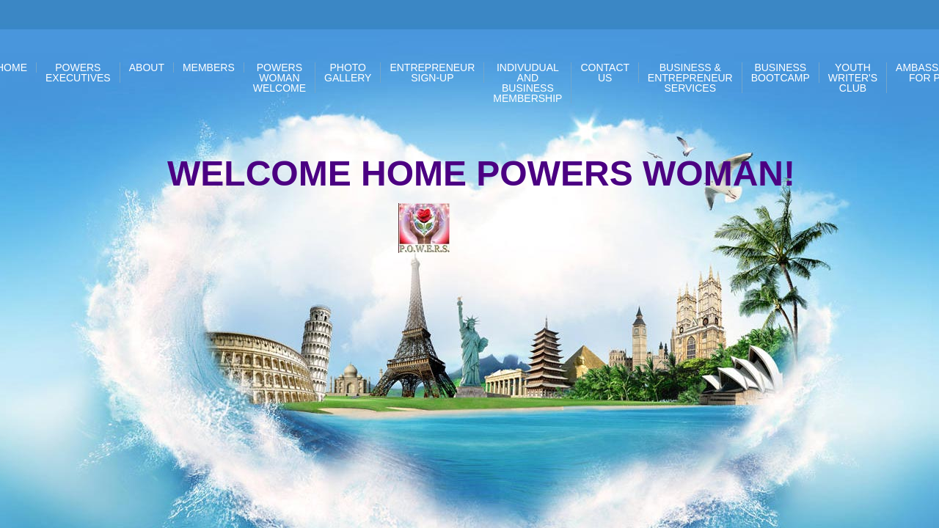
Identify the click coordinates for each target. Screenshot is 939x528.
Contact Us (604, 72)
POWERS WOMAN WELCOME (279, 77)
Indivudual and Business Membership (527, 82)
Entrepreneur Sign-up (432, 72)
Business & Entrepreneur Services (690, 77)
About (146, 67)
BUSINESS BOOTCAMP (780, 72)
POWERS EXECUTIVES (78, 72)
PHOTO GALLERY (347, 72)
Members (209, 67)
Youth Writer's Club (852, 77)
